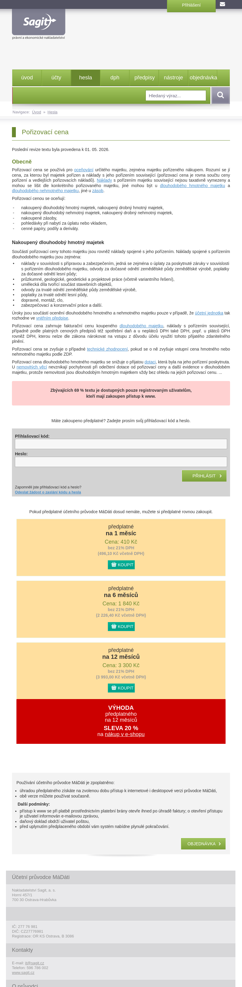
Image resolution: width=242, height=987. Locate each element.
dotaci (150, 362)
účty (56, 78)
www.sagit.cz (23, 972)
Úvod (36, 112)
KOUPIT (126, 564)
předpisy (144, 78)
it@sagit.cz (34, 963)
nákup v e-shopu (125, 734)
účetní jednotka (209, 313)
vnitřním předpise (52, 318)
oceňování (84, 169)
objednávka (203, 78)
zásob (97, 190)
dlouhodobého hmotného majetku (192, 185)
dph (114, 78)
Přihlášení (191, 5)
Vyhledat (220, 95)
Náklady (104, 180)
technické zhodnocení (107, 349)
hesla (85, 78)
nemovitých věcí (32, 367)
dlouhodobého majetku (141, 325)
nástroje (173, 78)
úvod (27, 78)
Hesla (52, 112)
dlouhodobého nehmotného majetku (45, 190)
